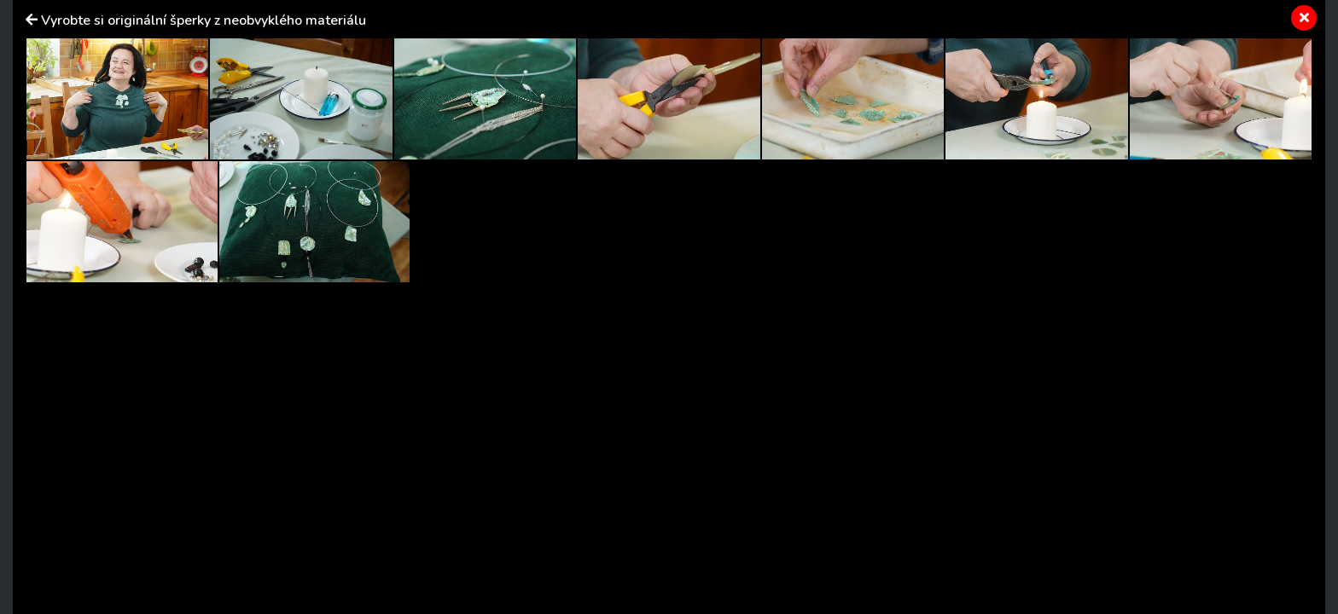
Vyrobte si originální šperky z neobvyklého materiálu (203, 20)
